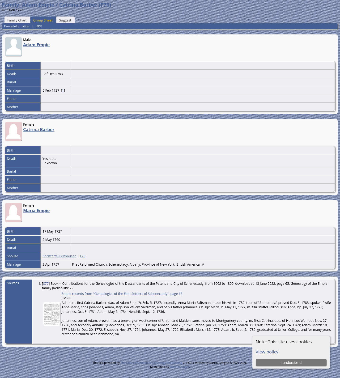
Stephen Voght (179, 367)
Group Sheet (43, 20)
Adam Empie (36, 44)
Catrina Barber (39, 129)
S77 (46, 283)
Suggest (65, 20)
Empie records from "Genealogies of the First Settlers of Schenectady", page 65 (122, 293)
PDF (39, 26)
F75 (82, 256)
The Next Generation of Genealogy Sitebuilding (151, 363)
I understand (291, 363)
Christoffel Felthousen (59, 256)
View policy (267, 352)
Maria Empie (36, 210)
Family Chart (17, 20)
